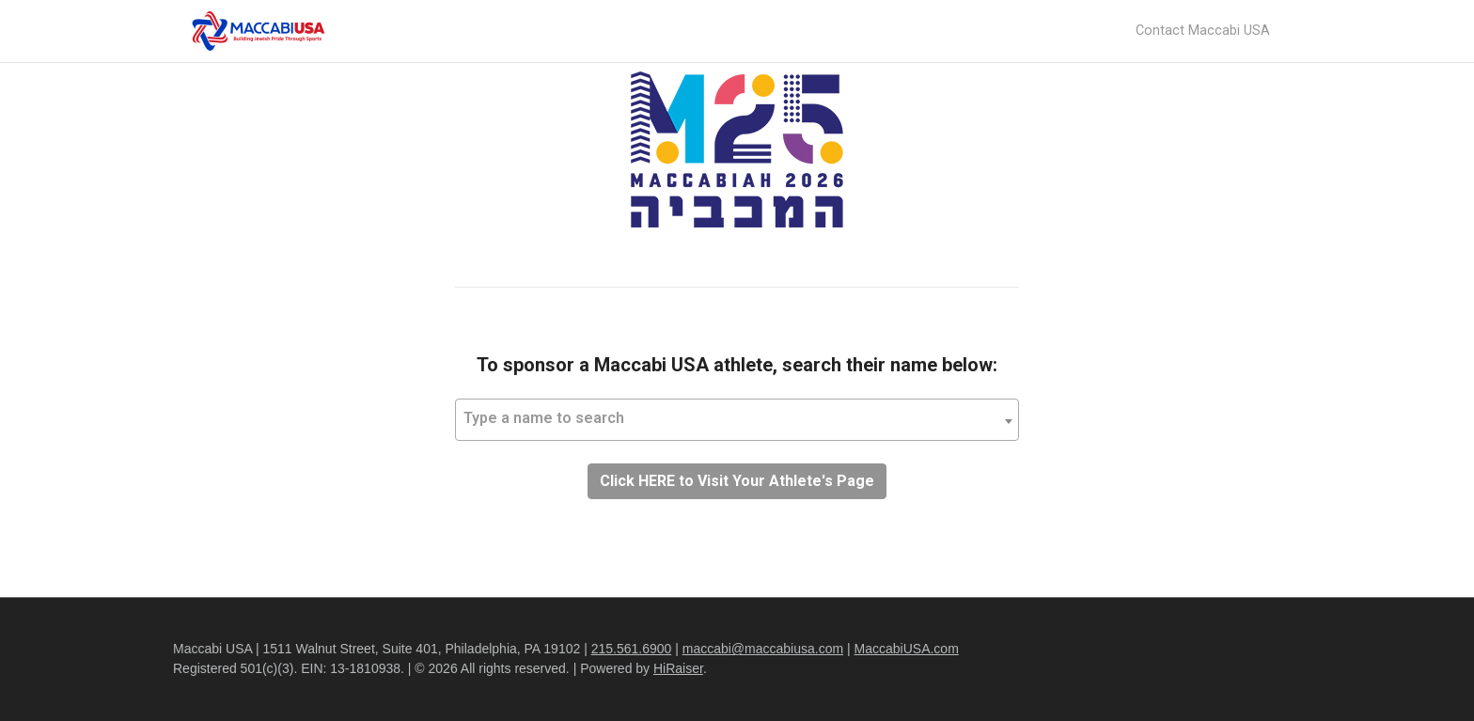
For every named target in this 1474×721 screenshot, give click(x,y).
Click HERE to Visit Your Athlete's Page (737, 481)
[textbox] (737, 418)
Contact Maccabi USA (1203, 31)
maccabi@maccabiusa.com (762, 648)
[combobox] (737, 420)
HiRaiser (678, 668)
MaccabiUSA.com (907, 648)
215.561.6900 (631, 648)
